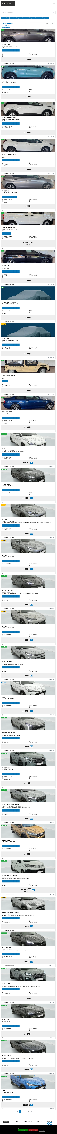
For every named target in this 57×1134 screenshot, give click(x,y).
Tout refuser (33, 1130)
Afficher (48, 24)
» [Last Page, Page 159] (42, 1111)
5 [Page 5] (31, 1111)
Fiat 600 (12, 18)
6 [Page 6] (34, 1111)
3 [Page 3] (25, 1111)
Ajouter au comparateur (9, 63)
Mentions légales (28, 1121)
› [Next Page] (39, 1111)
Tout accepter (23, 1130)
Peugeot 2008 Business (34, 18)
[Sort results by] (37, 24)
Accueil (17, 1121)
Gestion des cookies (39, 1122)
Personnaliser (42, 1130)
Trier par (27, 24)
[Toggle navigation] (54, 3)
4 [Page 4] (28, 1111)
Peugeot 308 (45, 18)
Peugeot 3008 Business (21, 18)
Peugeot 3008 (5, 18)
